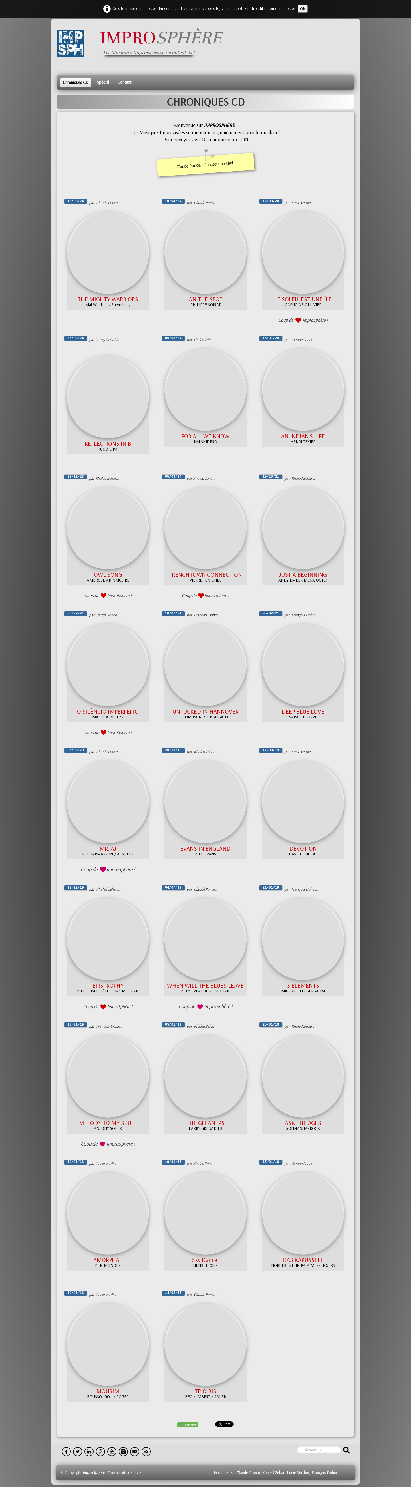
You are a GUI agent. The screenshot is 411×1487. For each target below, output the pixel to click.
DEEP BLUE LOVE (303, 711)
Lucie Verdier (298, 1472)
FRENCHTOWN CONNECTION (205, 574)
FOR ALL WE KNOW (205, 436)
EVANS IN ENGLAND (205, 848)
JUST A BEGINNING (303, 574)
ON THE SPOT (205, 299)
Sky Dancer (205, 1259)
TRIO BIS (205, 1391)
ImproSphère (93, 1472)
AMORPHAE (107, 1259)
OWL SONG (108, 574)
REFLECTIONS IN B (108, 443)
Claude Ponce (248, 1472)
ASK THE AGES (303, 1122)
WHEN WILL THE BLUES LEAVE (205, 985)
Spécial (103, 82)
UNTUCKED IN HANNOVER (205, 711)
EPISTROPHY (108, 985)
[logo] (141, 43)
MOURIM (107, 1391)
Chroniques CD (75, 82)
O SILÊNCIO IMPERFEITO (108, 711)
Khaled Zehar (273, 1472)
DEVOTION (303, 848)
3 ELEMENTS (303, 985)
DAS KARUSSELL (303, 1259)
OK (302, 8)
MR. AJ (108, 848)
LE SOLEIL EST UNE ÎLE (303, 299)
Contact (124, 82)
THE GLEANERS (205, 1122)
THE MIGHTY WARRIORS (108, 299)
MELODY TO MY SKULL (108, 1122)
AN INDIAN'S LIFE (303, 436)
